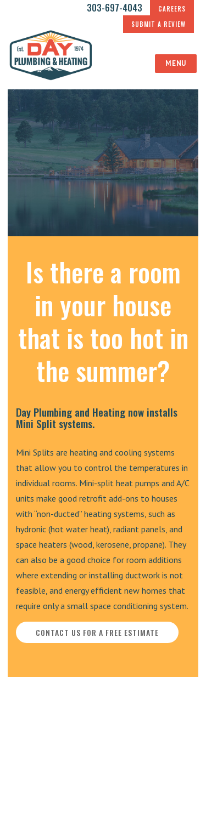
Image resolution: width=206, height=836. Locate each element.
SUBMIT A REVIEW (158, 24)
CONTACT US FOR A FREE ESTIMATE (97, 632)
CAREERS (172, 8)
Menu (175, 63)
